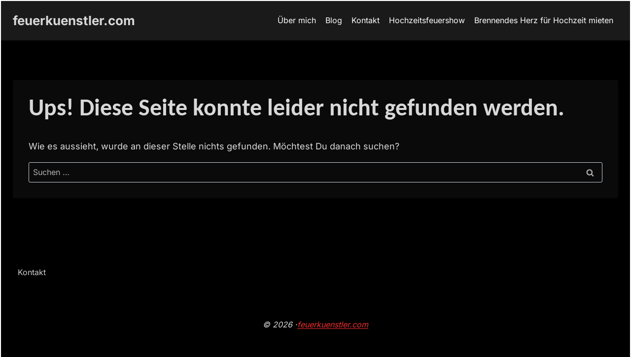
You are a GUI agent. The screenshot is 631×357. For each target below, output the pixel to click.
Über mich (297, 20)
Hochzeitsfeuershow (427, 20)
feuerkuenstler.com (332, 324)
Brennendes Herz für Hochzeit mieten (543, 20)
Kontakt (365, 20)
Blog (333, 20)
